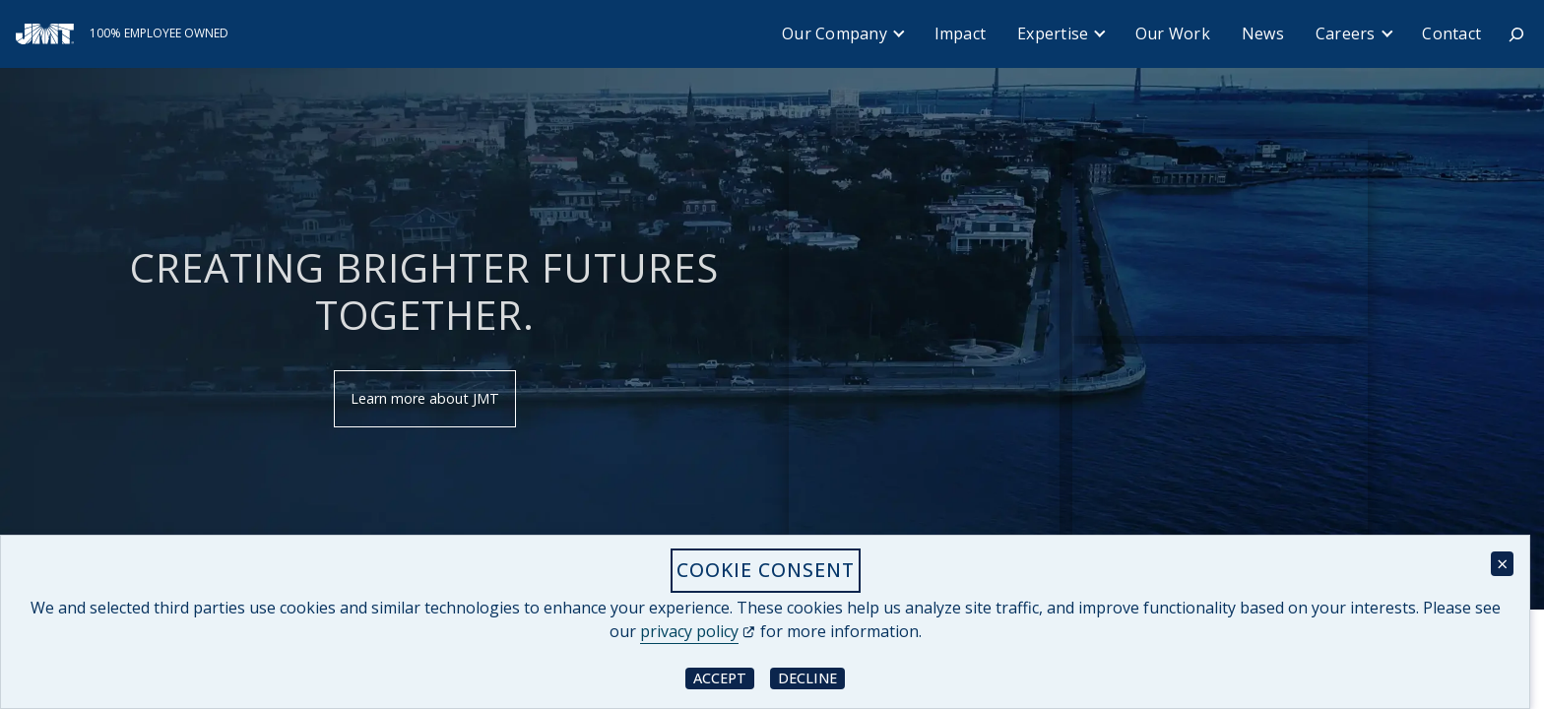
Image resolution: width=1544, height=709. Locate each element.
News (1263, 33)
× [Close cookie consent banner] (1502, 563)
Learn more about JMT (425, 398)
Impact (960, 33)
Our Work (1172, 33)
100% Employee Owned (159, 33)
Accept (723, 677)
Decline (811, 677)
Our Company (834, 33)
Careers (1346, 33)
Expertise (1052, 33)
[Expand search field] (1516, 34)
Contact (1451, 33)
